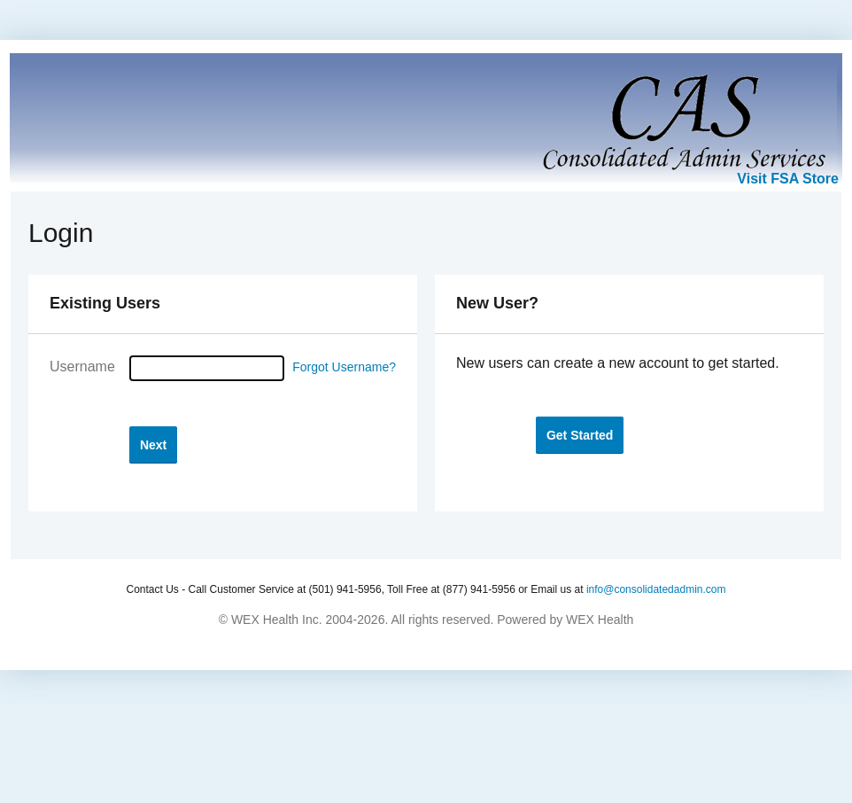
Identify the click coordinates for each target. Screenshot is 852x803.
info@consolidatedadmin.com (656, 589)
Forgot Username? (344, 367)
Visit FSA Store (788, 178)
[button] (153, 444)
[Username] (206, 368)
